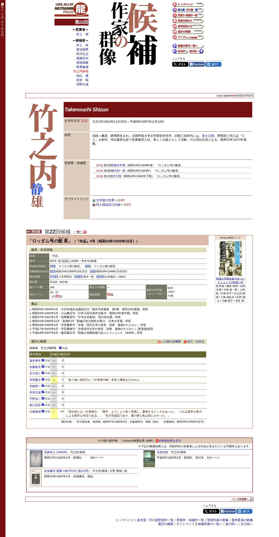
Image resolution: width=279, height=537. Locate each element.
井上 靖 (82, 34)
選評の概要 (165, 524)
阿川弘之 (82, 54)
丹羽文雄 (35, 392)
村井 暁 (82, 80)
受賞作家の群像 (217, 520)
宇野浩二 (35, 398)
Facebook (197, 64)
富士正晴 (208, 135)
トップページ (125, 520)
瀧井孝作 (35, 360)
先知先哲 (162, 452)
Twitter (180, 64)
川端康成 (35, 411)
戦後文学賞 (118, 165)
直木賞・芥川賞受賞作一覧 (155, 520)
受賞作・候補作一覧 (190, 520)
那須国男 (82, 49)
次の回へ (247, 524)
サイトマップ (185, 524)
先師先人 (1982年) (55, 452)
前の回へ (231, 524)
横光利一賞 (118, 170)
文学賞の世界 (105, 200)
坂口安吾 (35, 405)
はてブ (213, 64)
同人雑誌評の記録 (108, 204)
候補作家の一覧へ (210, 524)
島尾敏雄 (82, 67)
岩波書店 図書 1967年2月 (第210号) (66, 471)
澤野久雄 (82, 84)
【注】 (84, 120)
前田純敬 (82, 62)
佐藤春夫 (35, 367)
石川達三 (35, 373)
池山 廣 (82, 75)
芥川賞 (117, 176)
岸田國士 (35, 379)
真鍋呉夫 (82, 58)
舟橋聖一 (35, 386)
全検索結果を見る (168, 440)
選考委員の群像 (242, 520)
